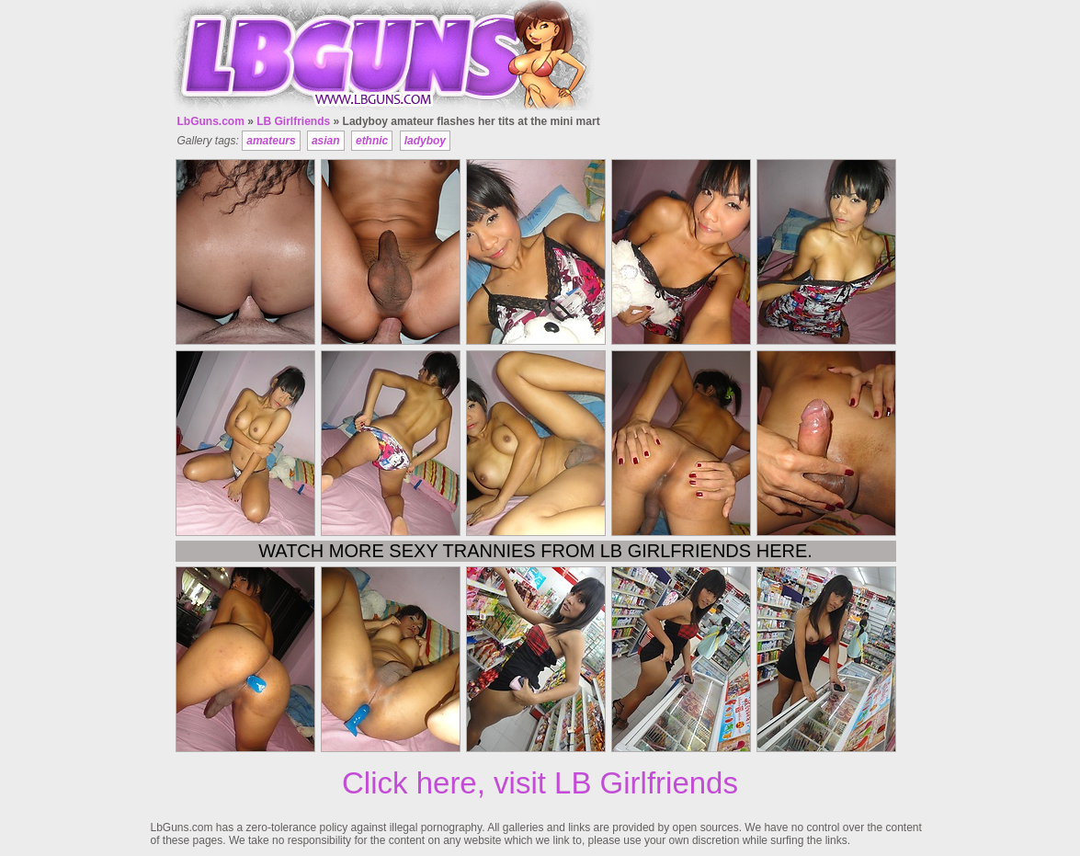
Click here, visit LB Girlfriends (540, 783)
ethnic (372, 140)
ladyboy (425, 140)
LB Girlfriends (293, 121)
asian (326, 140)
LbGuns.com (210, 121)
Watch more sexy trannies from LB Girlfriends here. (535, 551)
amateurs (270, 140)
